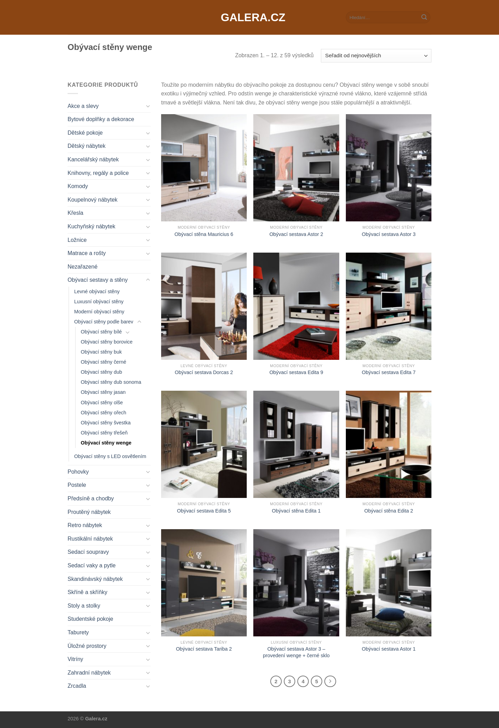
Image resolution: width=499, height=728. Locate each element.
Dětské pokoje (85, 133)
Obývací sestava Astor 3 (388, 234)
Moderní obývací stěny (99, 311)
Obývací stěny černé (103, 362)
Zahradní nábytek (89, 673)
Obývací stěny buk (101, 352)
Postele (77, 485)
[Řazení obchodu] (376, 55)
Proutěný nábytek (89, 512)
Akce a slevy (83, 106)
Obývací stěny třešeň (104, 432)
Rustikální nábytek (90, 539)
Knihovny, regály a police (98, 173)
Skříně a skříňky (87, 592)
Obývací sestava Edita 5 (204, 511)
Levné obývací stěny (97, 291)
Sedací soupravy (88, 552)
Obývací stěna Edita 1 (296, 511)
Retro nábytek (85, 525)
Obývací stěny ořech (103, 412)
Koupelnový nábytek (92, 200)
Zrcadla (77, 686)
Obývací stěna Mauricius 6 (204, 234)
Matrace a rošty (87, 253)
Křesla (75, 213)
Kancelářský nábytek (93, 159)
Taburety (78, 632)
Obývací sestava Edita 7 (388, 372)
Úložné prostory (87, 646)
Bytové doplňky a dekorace (101, 119)
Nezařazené (82, 267)
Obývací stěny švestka (106, 422)
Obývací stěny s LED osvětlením (110, 456)
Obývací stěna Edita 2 (388, 511)
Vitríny (75, 659)
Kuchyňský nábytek (91, 226)
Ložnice (77, 240)
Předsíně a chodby (91, 498)
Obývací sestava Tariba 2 (204, 649)
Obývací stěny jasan (103, 392)
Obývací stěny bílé (101, 332)
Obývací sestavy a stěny (98, 280)
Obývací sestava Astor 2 (296, 234)
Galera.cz (249, 17)
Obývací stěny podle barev (103, 321)
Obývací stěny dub (101, 372)
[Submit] (424, 17)
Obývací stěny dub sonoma (111, 382)
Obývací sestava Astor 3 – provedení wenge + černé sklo (296, 652)
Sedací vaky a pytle (92, 565)
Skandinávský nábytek (95, 579)
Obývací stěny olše (102, 402)
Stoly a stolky (84, 606)
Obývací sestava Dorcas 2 (204, 372)
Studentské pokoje (90, 619)
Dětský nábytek (86, 146)
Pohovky (78, 472)
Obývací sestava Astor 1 (388, 649)
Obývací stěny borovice (107, 342)
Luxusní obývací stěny (98, 301)
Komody (78, 186)
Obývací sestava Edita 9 (296, 372)
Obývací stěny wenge (106, 443)
